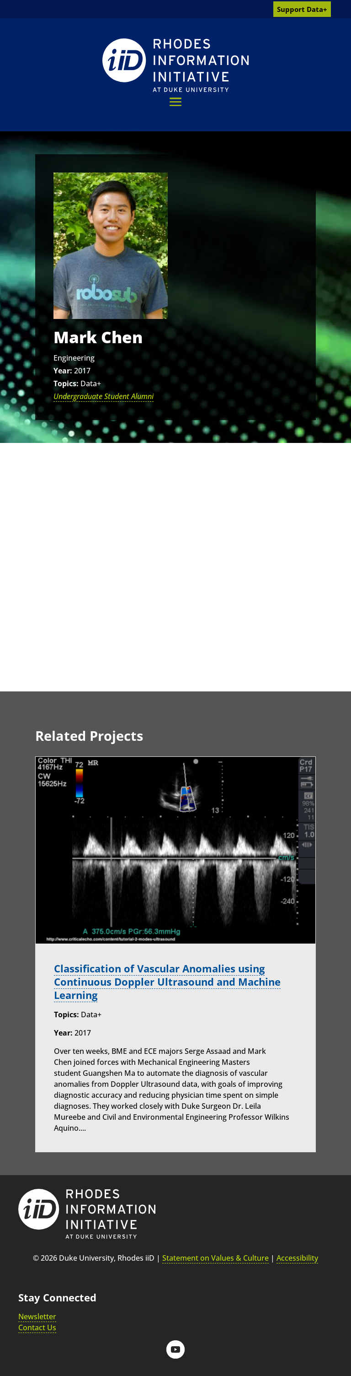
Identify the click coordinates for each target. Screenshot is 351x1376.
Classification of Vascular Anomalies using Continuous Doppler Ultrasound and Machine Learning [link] (167, 981)
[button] (175, 101)
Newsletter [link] (37, 1316)
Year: (62, 371)
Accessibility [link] (297, 1258)
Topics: (66, 383)
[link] (175, 65)
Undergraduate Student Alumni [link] (103, 396)
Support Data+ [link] (302, 9)
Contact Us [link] (37, 1327)
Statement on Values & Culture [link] (215, 1258)
